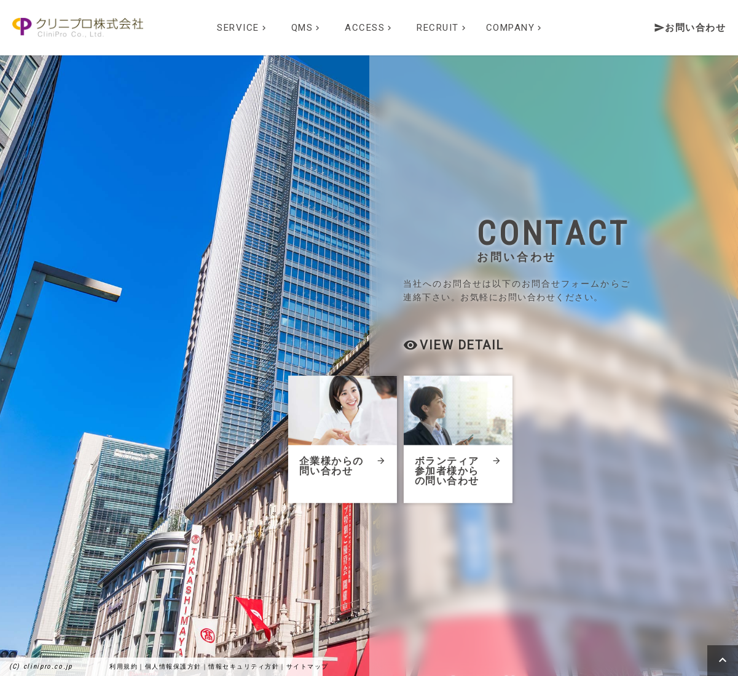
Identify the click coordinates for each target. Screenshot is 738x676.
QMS (307, 27)
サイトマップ (307, 666)
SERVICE (243, 27)
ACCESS (369, 27)
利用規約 (123, 666)
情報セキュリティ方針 (243, 666)
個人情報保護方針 (173, 666)
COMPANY (515, 27)
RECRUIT (442, 27)
